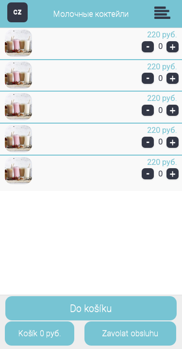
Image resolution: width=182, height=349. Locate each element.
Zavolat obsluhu (130, 333)
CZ (17, 12)
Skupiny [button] (164, 12)
